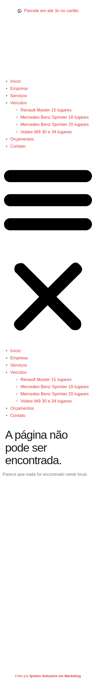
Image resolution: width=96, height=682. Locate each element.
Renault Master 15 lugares (45, 110)
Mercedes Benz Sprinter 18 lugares (54, 117)
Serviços (18, 95)
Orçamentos (22, 139)
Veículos (18, 102)
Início (15, 81)
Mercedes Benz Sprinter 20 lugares (54, 124)
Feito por (48, 676)
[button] (48, 248)
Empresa (19, 88)
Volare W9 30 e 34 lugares (46, 131)
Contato (18, 146)
